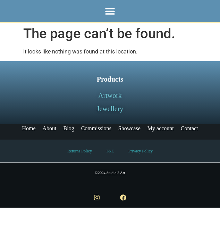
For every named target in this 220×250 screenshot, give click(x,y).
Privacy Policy (140, 151)
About (50, 128)
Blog (69, 128)
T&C (110, 151)
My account (160, 128)
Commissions (96, 128)
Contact (189, 128)
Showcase (129, 128)
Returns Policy (79, 151)
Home (28, 128)
